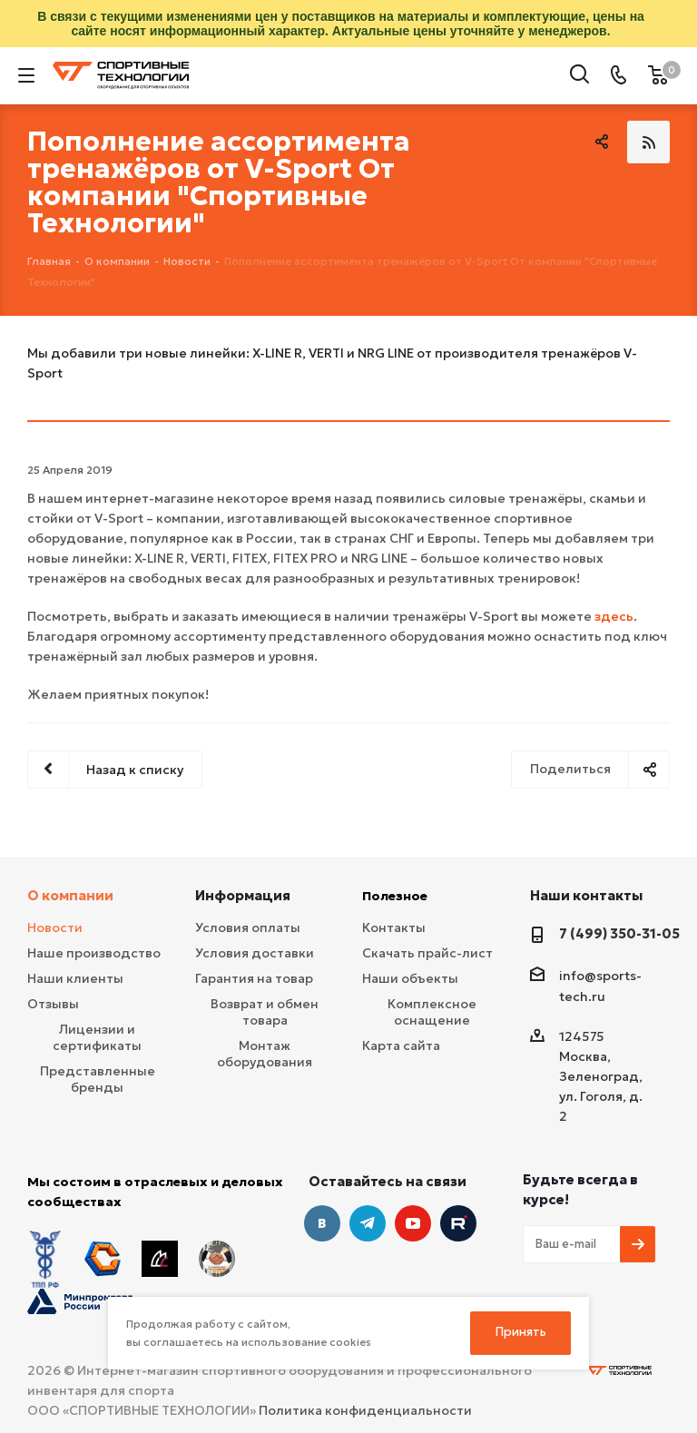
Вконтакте (322, 1223)
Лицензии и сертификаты (97, 1037)
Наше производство (94, 953)
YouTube (413, 1223)
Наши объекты (410, 978)
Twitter (458, 1223)
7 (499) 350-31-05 (619, 933)
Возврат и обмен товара (265, 1012)
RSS (648, 142)
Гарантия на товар (254, 978)
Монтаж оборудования (264, 1053)
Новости (55, 927)
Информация (242, 895)
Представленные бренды (97, 1079)
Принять (521, 1332)
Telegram (367, 1223)
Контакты (394, 927)
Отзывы (53, 1004)
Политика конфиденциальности (365, 1410)
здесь (613, 616)
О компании (70, 895)
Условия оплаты (247, 927)
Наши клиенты (75, 978)
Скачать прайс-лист (427, 953)
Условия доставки (254, 953)
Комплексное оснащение (432, 1012)
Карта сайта (401, 1045)
